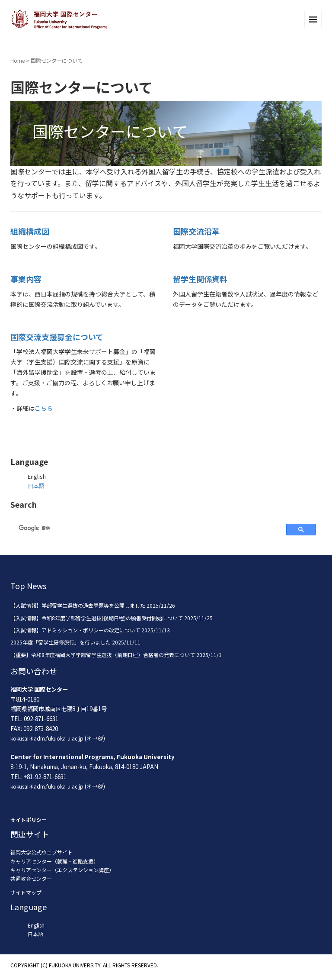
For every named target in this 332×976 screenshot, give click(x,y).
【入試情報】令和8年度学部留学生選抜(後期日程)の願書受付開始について (96, 618)
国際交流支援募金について (56, 336)
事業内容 (26, 278)
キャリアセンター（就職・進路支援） (54, 861)
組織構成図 (29, 231)
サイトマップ (26, 892)
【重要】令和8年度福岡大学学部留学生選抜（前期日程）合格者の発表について (102, 654)
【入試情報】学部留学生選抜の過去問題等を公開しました (77, 605)
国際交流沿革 (196, 231)
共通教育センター (31, 878)
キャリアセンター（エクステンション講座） (62, 869)
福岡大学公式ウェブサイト (41, 852)
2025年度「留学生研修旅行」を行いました (60, 642)
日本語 (36, 486)
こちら (44, 408)
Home (17, 60)
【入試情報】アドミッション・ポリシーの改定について (75, 630)
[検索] (147, 528)
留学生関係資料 (200, 278)
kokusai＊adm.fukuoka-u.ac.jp (46, 738)
